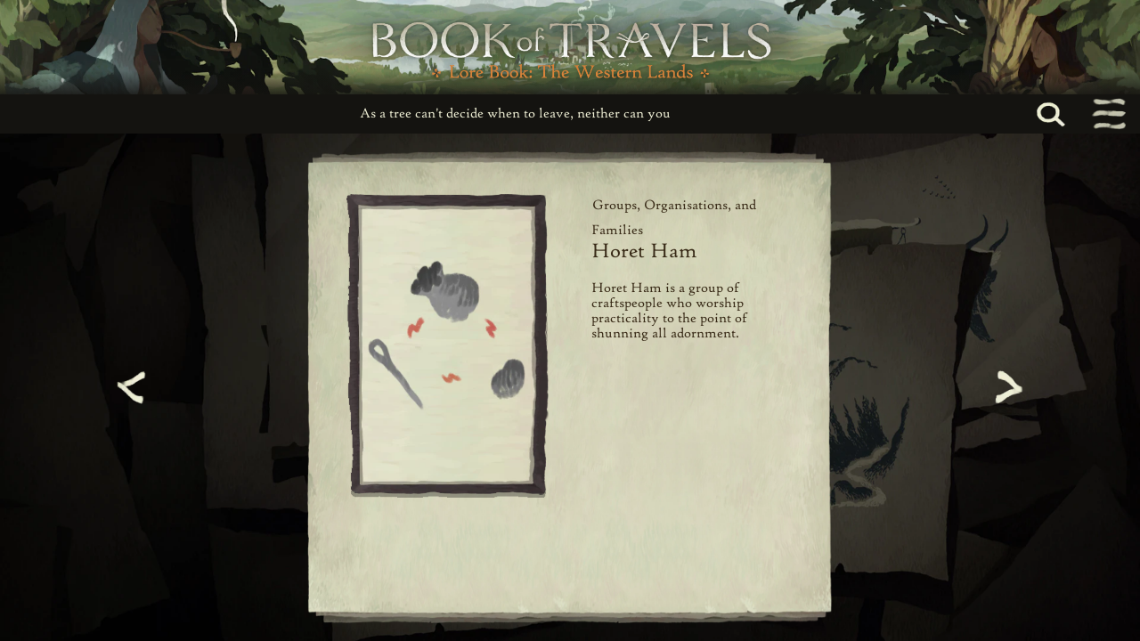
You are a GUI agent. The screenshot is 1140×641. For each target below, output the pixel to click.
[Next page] (1006, 387)
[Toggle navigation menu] (1108, 114)
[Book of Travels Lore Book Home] (570, 47)
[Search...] (1070, 114)
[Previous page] (133, 387)
